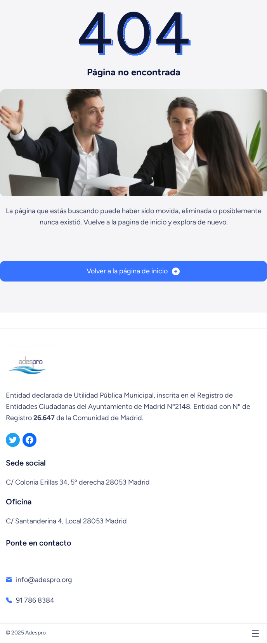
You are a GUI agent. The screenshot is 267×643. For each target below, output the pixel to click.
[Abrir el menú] (255, 633)
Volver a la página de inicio (127, 271)
